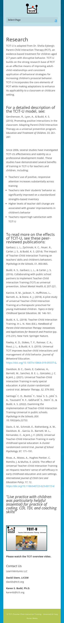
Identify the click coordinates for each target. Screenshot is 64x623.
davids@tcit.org (15, 581)
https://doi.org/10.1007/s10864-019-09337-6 (31, 362)
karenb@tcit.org (15, 592)
